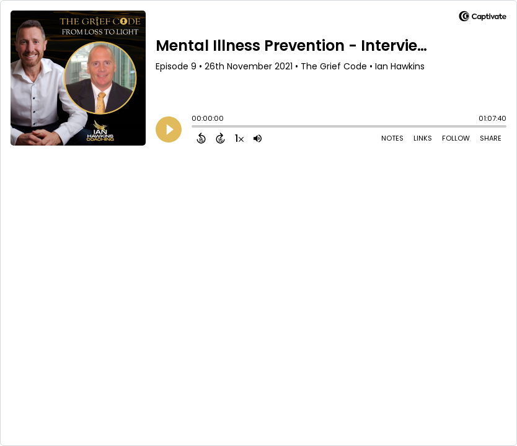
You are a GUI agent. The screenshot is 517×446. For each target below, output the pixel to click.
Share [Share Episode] (491, 138)
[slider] (194, 127)
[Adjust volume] (258, 138)
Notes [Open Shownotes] (392, 138)
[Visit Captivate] (482, 18)
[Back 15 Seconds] (201, 138)
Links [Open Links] (422, 138)
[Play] (169, 129)
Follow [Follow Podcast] (456, 138)
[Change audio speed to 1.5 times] (239, 138)
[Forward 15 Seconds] (220, 138)
